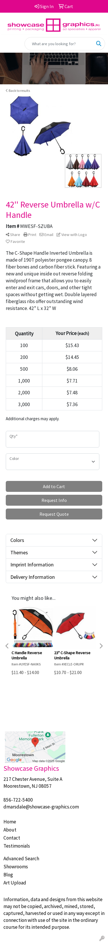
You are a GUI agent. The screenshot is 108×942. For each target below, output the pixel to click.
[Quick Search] (58, 43)
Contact (11, 838)
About (9, 830)
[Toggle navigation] (9, 44)
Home (9, 822)
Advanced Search (21, 858)
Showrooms (15, 866)
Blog (8, 874)
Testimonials (16, 846)
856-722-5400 (18, 800)
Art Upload (14, 883)
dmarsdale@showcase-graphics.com (41, 807)
